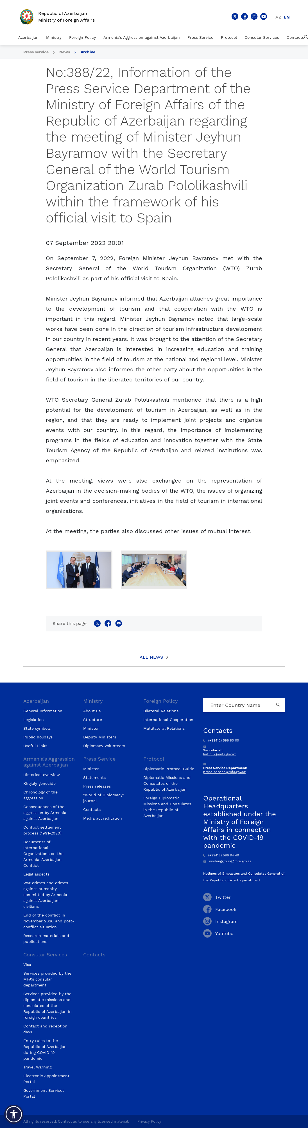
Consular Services (261, 37)
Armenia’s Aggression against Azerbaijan (141, 37)
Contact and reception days (45, 1029)
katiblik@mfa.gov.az (219, 754)
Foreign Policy (82, 37)
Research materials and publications (46, 938)
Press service (36, 52)
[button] (14, 1114)
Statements (94, 777)
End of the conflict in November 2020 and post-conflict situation (48, 921)
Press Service (200, 37)
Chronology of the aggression (40, 795)
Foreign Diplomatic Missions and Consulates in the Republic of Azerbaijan (167, 807)
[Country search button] (279, 705)
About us (92, 711)
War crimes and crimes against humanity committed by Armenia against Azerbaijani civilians (45, 895)
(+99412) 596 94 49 (221, 855)
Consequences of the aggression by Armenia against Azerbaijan (44, 812)
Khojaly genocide (39, 783)
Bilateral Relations (160, 711)
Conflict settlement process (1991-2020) (42, 830)
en (287, 17)
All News (151, 657)
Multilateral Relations (164, 728)
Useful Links (35, 745)
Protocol (229, 37)
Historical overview (41, 774)
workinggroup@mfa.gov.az (227, 861)
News (64, 52)
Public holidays (38, 737)
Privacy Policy (149, 1121)
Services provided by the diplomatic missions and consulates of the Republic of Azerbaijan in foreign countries (47, 1005)
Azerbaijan (28, 37)
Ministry (54, 37)
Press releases (97, 786)
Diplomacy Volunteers (104, 745)
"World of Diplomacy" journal (103, 798)
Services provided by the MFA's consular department (47, 979)
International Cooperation (168, 719)
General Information (42, 711)
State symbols (37, 728)
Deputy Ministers (99, 737)
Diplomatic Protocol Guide (168, 769)
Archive (88, 52)
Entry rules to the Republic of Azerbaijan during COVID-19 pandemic (45, 1049)
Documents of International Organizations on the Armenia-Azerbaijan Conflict (43, 854)
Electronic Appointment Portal (46, 1079)
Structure (92, 719)
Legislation (33, 719)
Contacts (295, 37)
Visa (27, 964)
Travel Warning (37, 1067)
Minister (91, 728)
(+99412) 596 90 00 (221, 740)
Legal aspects (36, 874)
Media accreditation (102, 818)
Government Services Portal (43, 1093)
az (278, 17)
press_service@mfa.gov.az (224, 772)
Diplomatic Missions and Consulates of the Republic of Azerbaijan (167, 783)
